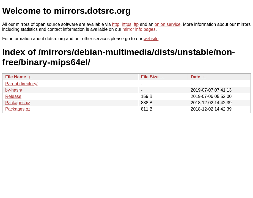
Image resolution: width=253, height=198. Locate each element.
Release (13, 96)
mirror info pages (139, 29)
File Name (15, 77)
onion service (167, 24)
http (115, 24)
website (151, 38)
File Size (150, 77)
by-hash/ (13, 90)
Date (195, 77)
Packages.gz (18, 109)
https (126, 24)
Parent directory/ (21, 83)
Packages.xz (17, 102)
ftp (136, 24)
